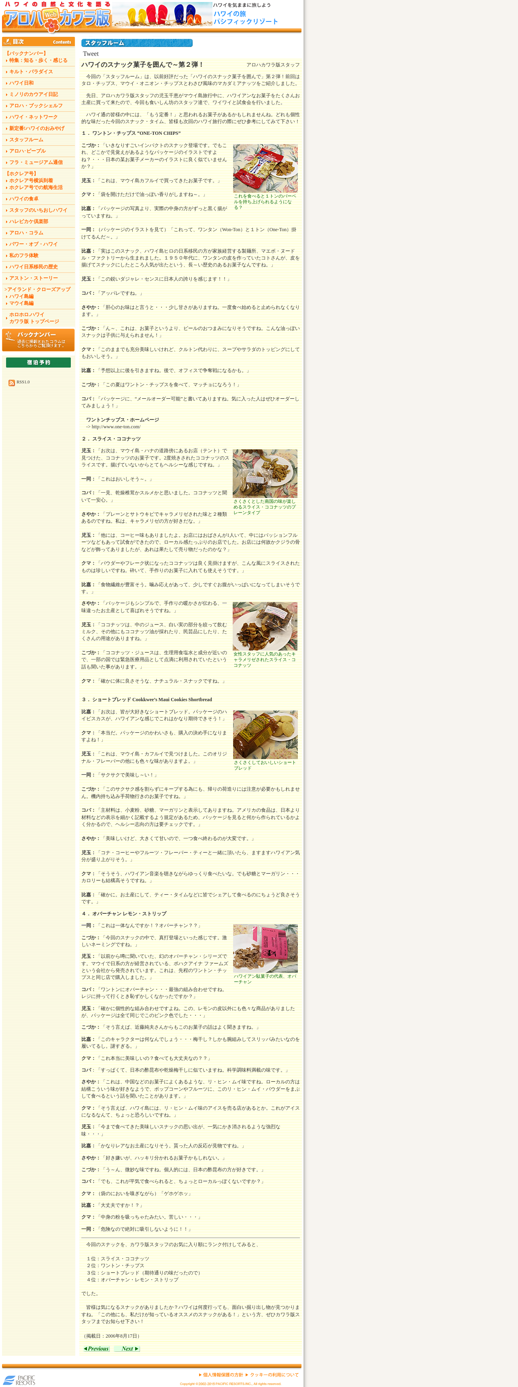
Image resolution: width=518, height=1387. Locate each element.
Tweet (91, 53)
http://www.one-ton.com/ (116, 427)
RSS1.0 (23, 382)
